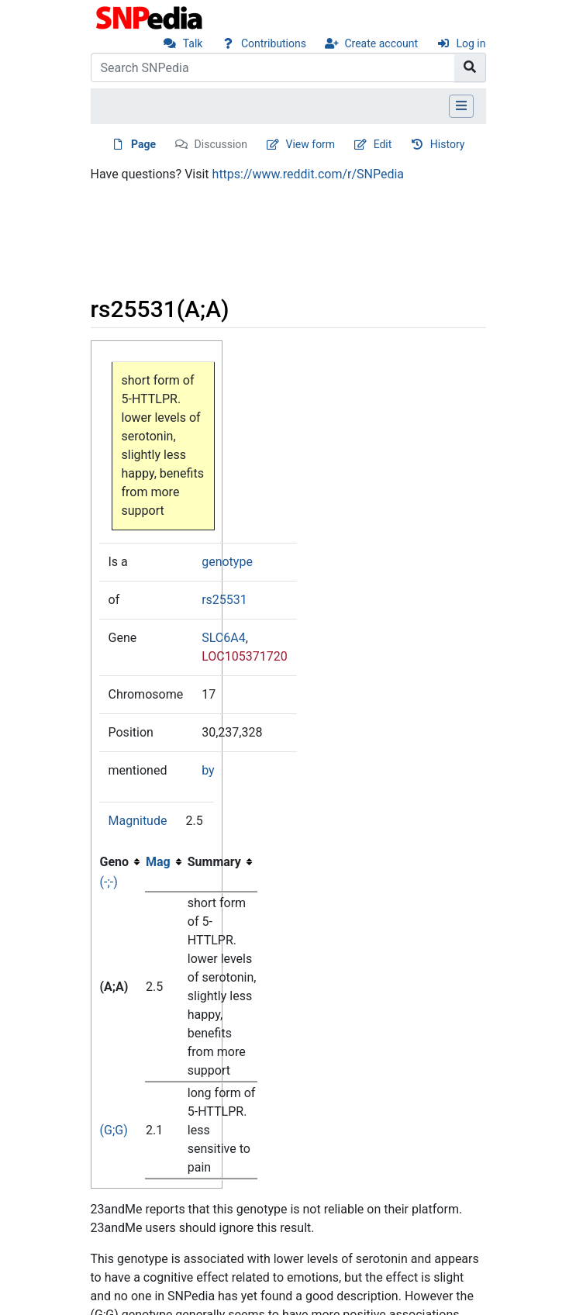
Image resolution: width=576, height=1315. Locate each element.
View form (311, 144)
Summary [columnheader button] (214, 861)
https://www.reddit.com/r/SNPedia (308, 174)
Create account (381, 43)
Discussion (221, 144)
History (447, 144)
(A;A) (114, 986)
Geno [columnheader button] (114, 861)
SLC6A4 (223, 637)
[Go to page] (470, 67)
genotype (227, 561)
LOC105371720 (244, 656)
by (208, 770)
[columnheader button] (166, 862)
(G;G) (114, 1130)
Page (143, 144)
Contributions (273, 43)
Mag (158, 861)
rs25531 (224, 599)
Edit (383, 144)
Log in (471, 43)
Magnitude (138, 820)
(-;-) (109, 882)
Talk (193, 43)
